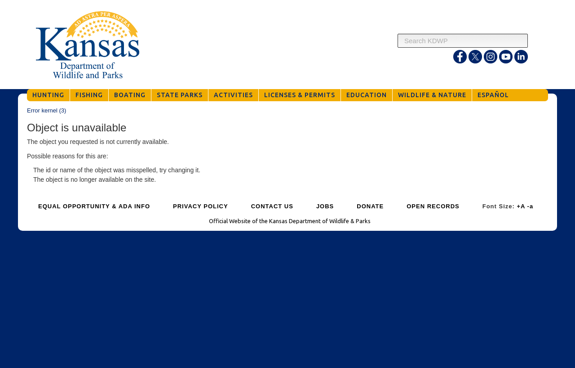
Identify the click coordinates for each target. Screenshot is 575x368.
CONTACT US (272, 206)
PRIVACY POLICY (200, 206)
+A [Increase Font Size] (521, 206)
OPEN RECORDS (433, 206)
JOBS (325, 206)
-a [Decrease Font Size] (530, 206)
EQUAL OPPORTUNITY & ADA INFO (94, 206)
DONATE (370, 206)
